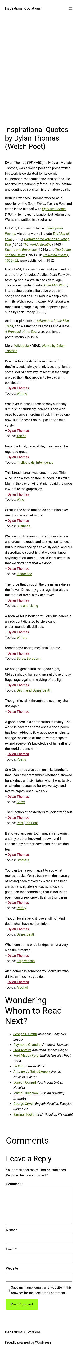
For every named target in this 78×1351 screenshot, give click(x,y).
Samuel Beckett (25, 1115)
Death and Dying (29, 690)
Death (46, 690)
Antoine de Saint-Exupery (31, 1072)
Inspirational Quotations (23, 8)
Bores (21, 659)
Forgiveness (26, 961)
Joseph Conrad (24, 1082)
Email (11, 1249)
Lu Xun (18, 1066)
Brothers (23, 860)
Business (23, 526)
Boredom (33, 659)
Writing (22, 394)
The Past (31, 823)
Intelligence (44, 463)
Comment (14, 1184)
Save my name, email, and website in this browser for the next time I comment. (41, 1290)
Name (11, 1230)
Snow (21, 802)
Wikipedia (21, 346)
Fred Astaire (22, 1050)
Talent (21, 436)
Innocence (24, 574)
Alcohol (22, 987)
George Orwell (23, 1104)
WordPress (43, 1342)
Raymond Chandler (27, 1045)
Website (12, 1268)
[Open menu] (70, 8)
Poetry (21, 759)
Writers (22, 638)
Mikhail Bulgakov (25, 1093)
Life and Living (27, 606)
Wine (20, 500)
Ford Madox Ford (26, 1056)
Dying (21, 934)
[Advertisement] (39, 70)
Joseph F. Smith (25, 1034)
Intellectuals (26, 463)
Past (20, 823)
